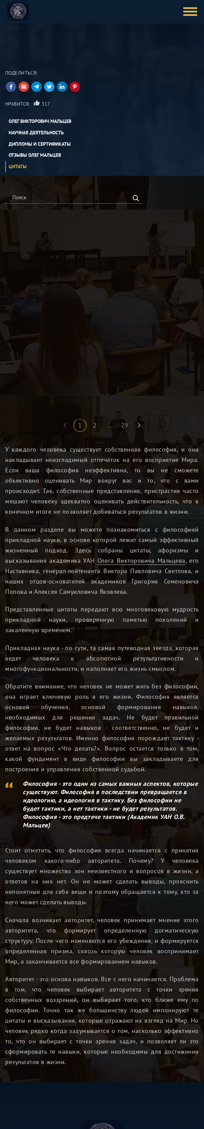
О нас (74, 1113)
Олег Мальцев (21, 1093)
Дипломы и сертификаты (40, 144)
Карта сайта (18, 1124)
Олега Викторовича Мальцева (141, 465)
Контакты (78, 1103)
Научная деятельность (36, 132)
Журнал (76, 1124)
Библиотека (81, 1093)
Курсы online (19, 1103)
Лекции (13, 1113)
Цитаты (18, 166)
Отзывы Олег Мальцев (35, 155)
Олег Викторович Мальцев (40, 121)
